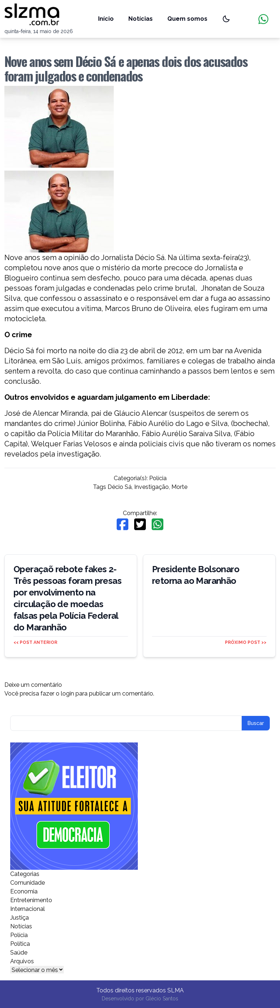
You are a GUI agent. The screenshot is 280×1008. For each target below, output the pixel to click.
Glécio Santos (161, 998)
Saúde (18, 952)
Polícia (158, 478)
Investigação (151, 486)
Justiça (19, 917)
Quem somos (187, 18)
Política (20, 943)
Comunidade (27, 882)
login (67, 693)
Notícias (140, 18)
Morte (179, 486)
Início (106, 18)
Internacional (27, 908)
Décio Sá (120, 486)
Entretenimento (31, 900)
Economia (24, 891)
